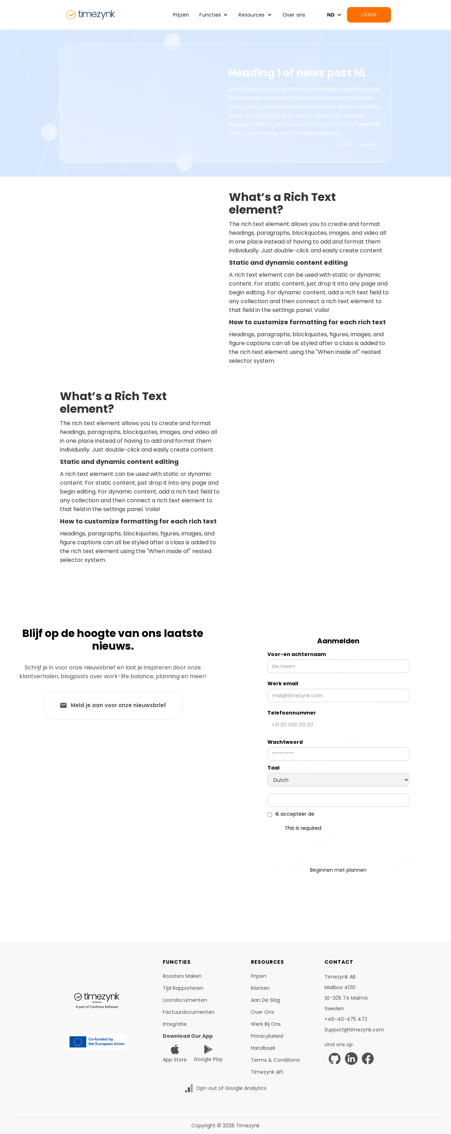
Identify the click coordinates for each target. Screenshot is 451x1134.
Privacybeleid (267, 1036)
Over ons (294, 14)
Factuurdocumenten (189, 1012)
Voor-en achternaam (296, 654)
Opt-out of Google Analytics (231, 1088)
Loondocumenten (185, 1000)
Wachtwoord (285, 742)
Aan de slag (265, 1000)
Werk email (282, 683)
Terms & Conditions (275, 1060)
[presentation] (338, 846)
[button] (213, 15)
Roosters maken (182, 976)
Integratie (175, 1024)
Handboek (263, 1048)
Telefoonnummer (291, 712)
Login (369, 15)
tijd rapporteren (183, 988)
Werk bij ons (266, 1024)
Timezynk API (267, 1072)
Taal (273, 767)
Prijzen (181, 14)
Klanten (260, 988)
